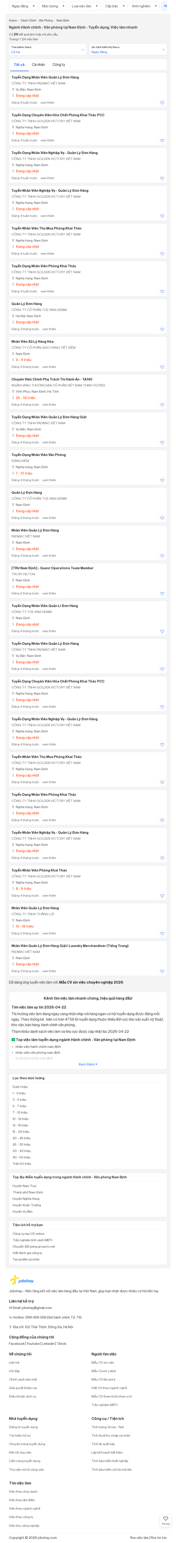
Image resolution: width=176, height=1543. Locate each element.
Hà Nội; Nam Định (26, 315)
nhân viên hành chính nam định (38, 1046)
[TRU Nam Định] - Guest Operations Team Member (52, 568)
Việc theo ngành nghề (24, 1508)
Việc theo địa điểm (22, 1499)
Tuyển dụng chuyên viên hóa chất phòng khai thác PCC (57, 115)
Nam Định (20, 353)
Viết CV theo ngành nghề (109, 1387)
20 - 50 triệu (23, 397)
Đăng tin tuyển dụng (23, 1426)
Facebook (17, 1343)
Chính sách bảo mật (23, 1379)
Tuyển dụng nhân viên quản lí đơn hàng (44, 605)
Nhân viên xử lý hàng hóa (32, 341)
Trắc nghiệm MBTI (104, 1404)
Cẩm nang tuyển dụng (24, 1460)
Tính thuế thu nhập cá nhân (110, 1435)
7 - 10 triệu (21, 473)
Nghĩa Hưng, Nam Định (29, 127)
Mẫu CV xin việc (102, 1362)
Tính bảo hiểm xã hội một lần (111, 1469)
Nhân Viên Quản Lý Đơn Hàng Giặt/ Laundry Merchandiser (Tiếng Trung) (70, 945)
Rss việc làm (139, 1537)
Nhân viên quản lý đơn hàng (35, 530)
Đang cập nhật (25, 95)
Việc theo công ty (21, 1516)
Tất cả (19, 64)
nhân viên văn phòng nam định (37, 1052)
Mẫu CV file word (103, 1379)
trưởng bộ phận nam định (34, 1058)
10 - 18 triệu (22, 926)
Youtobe (33, 1343)
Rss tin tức (159, 1537)
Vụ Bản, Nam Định (26, 89)
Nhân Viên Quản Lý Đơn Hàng (35, 908)
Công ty (58, 64)
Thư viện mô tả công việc (26, 1469)
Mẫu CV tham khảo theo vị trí (111, 1396)
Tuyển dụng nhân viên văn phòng (38, 454)
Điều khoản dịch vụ (22, 1396)
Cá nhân (39, 64)
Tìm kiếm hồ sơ (19, 1435)
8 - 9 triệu (21, 888)
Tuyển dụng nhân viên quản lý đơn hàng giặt (49, 417)
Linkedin (48, 1343)
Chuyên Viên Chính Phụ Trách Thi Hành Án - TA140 (51, 379)
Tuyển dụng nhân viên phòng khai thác (43, 266)
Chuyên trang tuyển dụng (27, 1443)
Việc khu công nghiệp (24, 1525)
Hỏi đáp (14, 1370)
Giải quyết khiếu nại (23, 1387)
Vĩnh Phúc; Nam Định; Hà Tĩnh (35, 391)
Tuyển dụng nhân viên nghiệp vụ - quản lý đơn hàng (54, 152)
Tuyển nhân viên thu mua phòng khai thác (46, 228)
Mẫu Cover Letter (103, 1370)
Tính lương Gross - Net (107, 1426)
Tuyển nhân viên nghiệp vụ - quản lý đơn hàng (49, 190)
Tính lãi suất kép (103, 1443)
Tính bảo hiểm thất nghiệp (109, 1460)
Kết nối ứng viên (20, 1452)
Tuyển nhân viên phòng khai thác (39, 870)
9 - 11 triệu (21, 359)
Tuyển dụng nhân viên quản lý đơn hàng (45, 77)
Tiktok (61, 1343)
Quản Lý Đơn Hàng (26, 303)
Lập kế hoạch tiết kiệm (107, 1452)
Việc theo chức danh (23, 1491)
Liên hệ (14, 1362)
